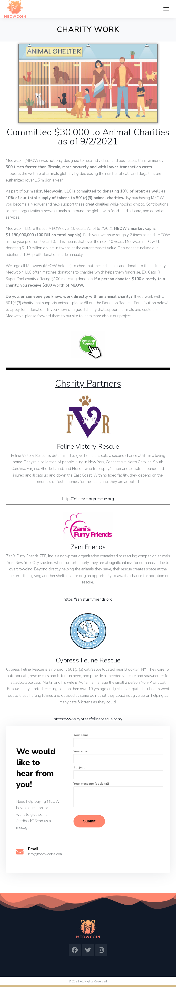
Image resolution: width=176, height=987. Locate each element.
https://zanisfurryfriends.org (88, 599)
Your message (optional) (118, 794)
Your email (118, 756)
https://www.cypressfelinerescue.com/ (88, 719)
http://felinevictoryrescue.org (88, 499)
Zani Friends (88, 546)
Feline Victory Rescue (88, 446)
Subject (118, 772)
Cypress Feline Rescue (88, 660)
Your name (118, 740)
